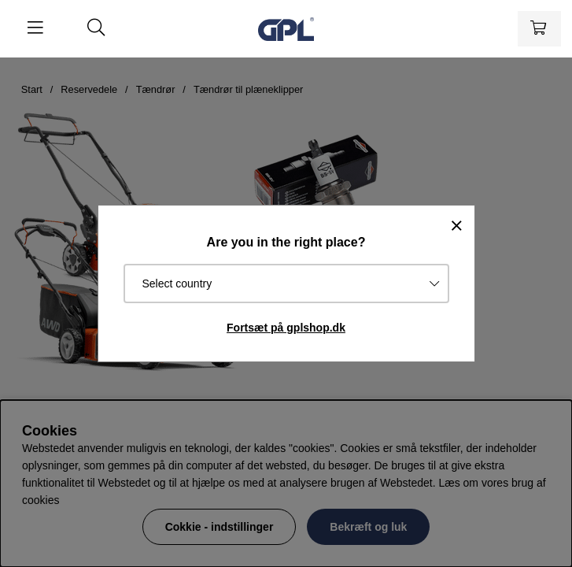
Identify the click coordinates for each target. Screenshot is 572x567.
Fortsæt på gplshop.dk (286, 327)
